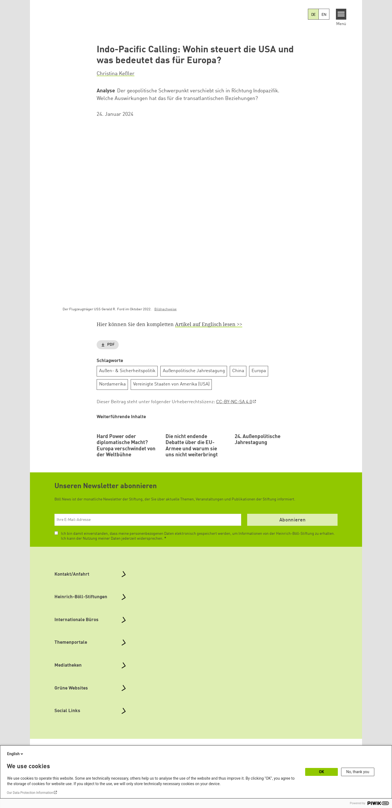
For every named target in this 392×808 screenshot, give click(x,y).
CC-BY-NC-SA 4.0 (234, 402)
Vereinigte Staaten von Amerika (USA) (171, 384)
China (238, 371)
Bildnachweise (165, 309)
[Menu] (341, 14)
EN (323, 15)
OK (321, 772)
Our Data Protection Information (30, 793)
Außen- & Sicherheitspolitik (127, 371)
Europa (259, 371)
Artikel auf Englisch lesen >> (208, 324)
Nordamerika (112, 384)
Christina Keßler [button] (115, 73)
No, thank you (357, 772)
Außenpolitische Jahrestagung (194, 371)
